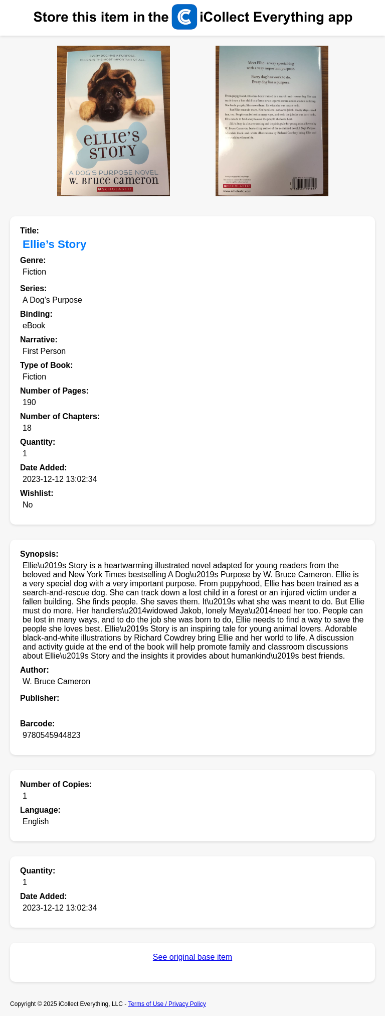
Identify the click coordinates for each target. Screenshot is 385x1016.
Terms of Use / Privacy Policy (167, 1003)
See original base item (192, 957)
